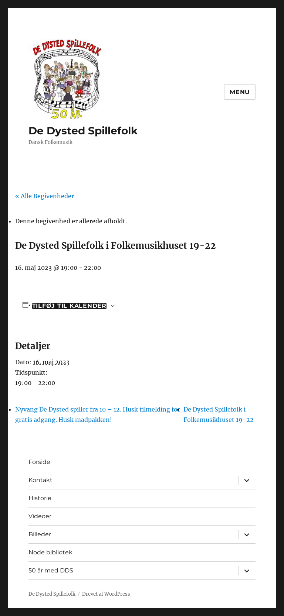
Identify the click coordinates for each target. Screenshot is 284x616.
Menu (240, 92)
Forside (39, 461)
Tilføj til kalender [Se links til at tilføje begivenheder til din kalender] (69, 306)
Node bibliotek (50, 552)
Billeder (39, 534)
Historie (39, 498)
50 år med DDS (50, 570)
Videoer (39, 516)
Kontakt (40, 479)
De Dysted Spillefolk (83, 130)
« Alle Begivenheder (44, 196)
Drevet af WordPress (106, 594)
